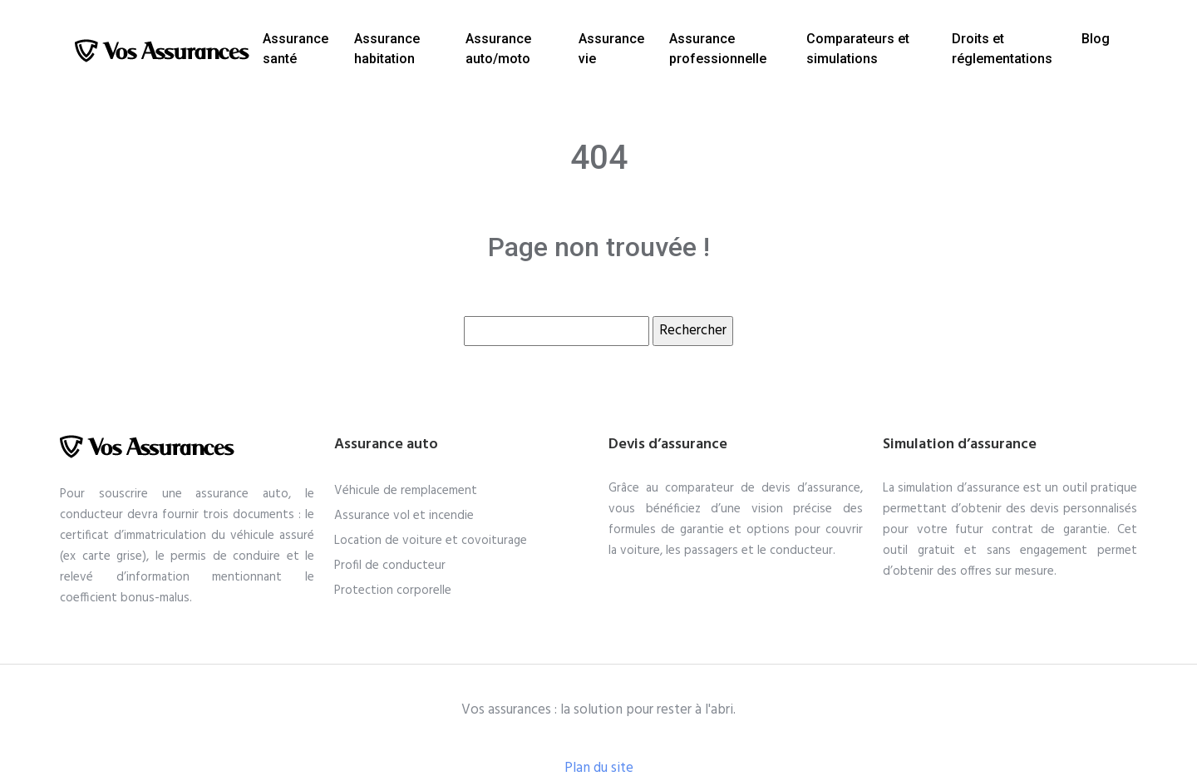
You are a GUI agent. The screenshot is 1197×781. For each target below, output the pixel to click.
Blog (1095, 39)
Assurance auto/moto (498, 49)
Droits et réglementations (1002, 49)
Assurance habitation (387, 49)
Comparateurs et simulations (857, 49)
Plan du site (598, 768)
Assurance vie (611, 49)
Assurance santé (295, 49)
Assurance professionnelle (717, 49)
